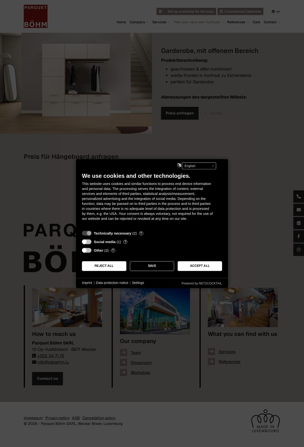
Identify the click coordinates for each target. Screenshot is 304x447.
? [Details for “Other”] (113, 250)
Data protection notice (112, 283)
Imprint (87, 283)
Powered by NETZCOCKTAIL (202, 283)
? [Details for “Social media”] (125, 242)
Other (98, 250)
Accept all (200, 266)
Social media (105, 242)
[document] (152, 200)
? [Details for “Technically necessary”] (141, 233)
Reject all (104, 266)
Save (152, 266)
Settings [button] (138, 283)
